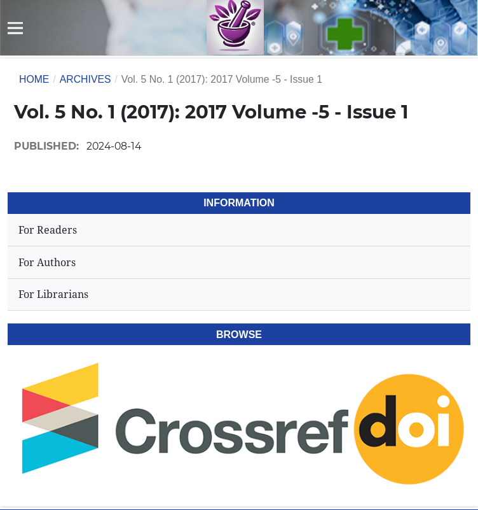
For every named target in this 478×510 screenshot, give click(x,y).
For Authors (47, 262)
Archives (85, 79)
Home (34, 79)
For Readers (47, 230)
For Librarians (53, 294)
